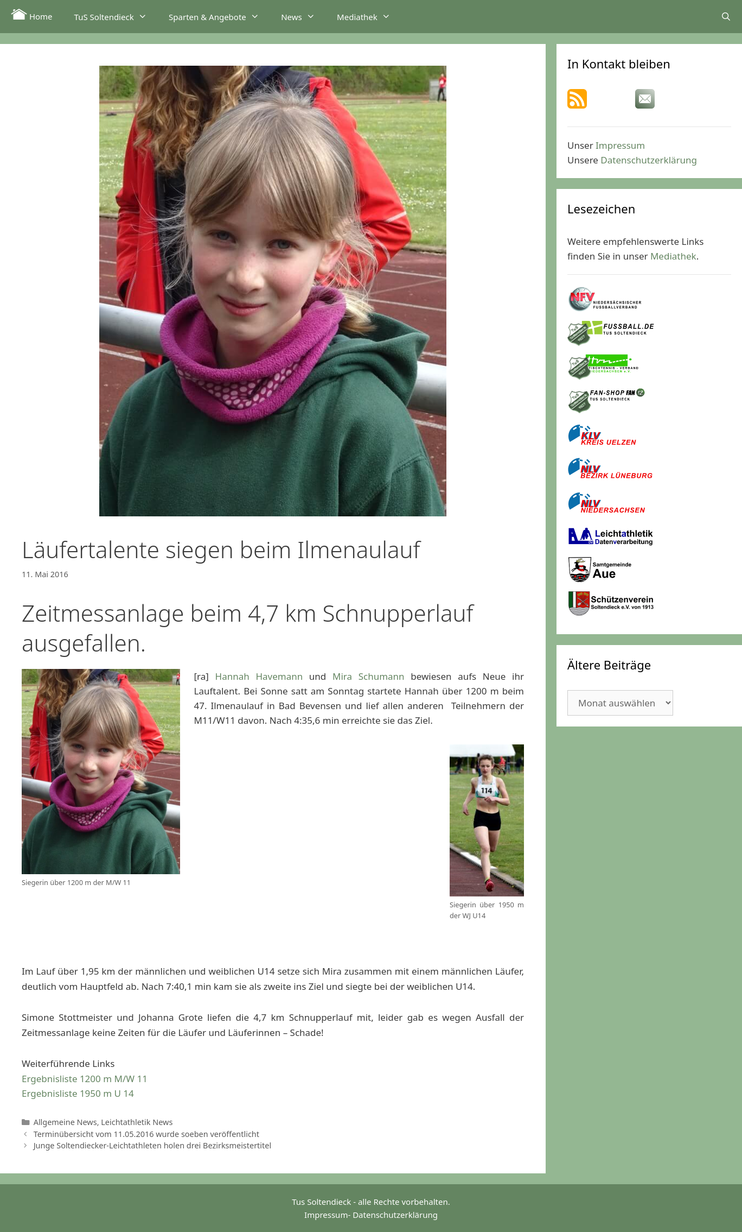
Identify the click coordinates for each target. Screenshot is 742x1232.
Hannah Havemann (259, 676)
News (303, 16)
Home (32, 15)
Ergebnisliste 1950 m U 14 (78, 1093)
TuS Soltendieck (116, 16)
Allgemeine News (65, 1122)
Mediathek (369, 16)
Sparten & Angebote (219, 16)
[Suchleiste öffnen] (726, 16)
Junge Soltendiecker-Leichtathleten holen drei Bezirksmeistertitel (152, 1145)
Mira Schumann (368, 676)
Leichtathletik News (136, 1122)
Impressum (620, 145)
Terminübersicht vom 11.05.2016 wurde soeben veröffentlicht (146, 1134)
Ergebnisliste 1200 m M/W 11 (85, 1078)
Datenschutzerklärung (648, 160)
